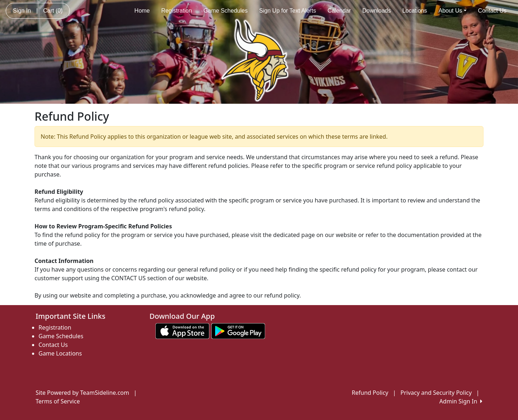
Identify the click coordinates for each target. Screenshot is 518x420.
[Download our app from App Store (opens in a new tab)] (182, 331)
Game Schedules (226, 11)
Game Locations (60, 353)
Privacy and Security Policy (436, 393)
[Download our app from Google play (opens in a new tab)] (238, 331)
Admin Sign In (460, 401)
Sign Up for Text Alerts (287, 11)
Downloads (376, 11)
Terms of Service (58, 401)
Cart (53, 11)
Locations (414, 11)
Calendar (339, 11)
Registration (176, 11)
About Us (453, 11)
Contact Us (492, 11)
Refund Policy (370, 393)
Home (142, 11)
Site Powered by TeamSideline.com (82, 393)
